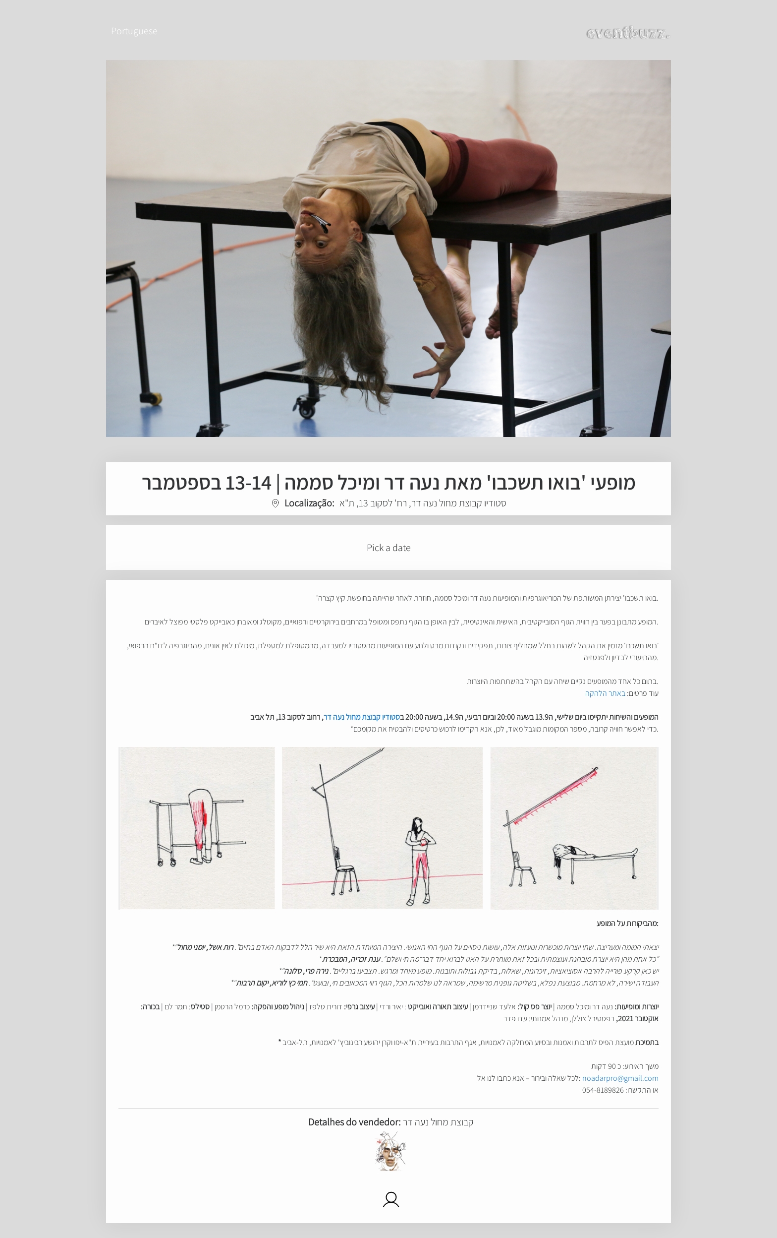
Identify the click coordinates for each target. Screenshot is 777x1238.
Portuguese (134, 30)
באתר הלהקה (605, 693)
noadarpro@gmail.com (620, 1078)
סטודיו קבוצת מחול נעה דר (362, 717)
